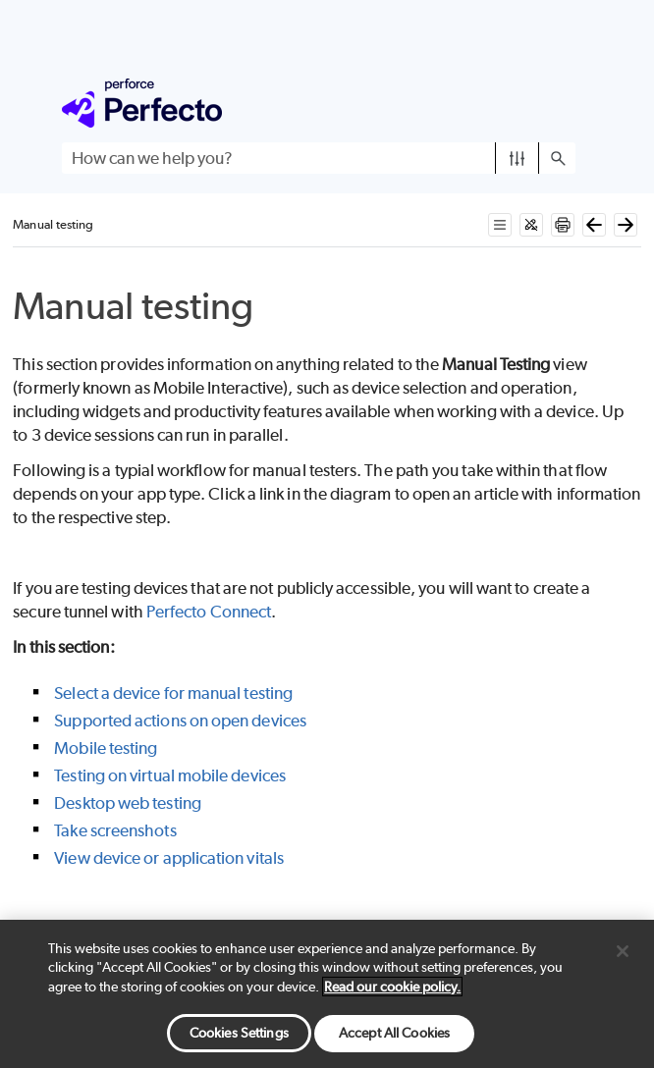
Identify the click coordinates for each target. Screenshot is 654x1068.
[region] (327, 994)
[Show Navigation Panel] (564, 103)
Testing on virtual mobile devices (170, 775)
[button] (517, 158)
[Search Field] (318, 158)
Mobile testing (105, 748)
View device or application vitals (169, 858)
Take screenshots (115, 830)
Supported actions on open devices (180, 720)
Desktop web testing (127, 803)
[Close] (622, 951)
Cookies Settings (239, 1033)
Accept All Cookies (394, 1033)
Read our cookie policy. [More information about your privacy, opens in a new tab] (392, 986)
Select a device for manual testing (173, 693)
